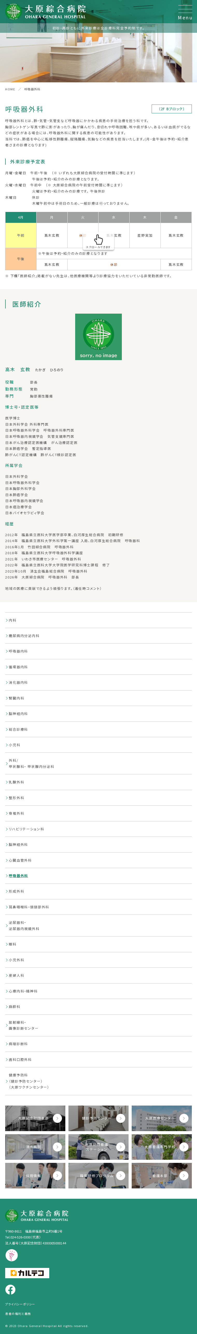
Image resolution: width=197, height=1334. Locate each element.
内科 (13, 620)
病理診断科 (18, 1043)
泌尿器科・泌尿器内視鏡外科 (24, 925)
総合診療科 (18, 729)
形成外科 (16, 891)
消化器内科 (18, 682)
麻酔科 (14, 1006)
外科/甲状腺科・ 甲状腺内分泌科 (31, 763)
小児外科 (16, 959)
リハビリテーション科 (26, 829)
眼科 (13, 944)
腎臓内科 (16, 698)
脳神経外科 (18, 844)
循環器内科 (18, 666)
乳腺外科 (16, 782)
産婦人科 (16, 975)
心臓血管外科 (20, 860)
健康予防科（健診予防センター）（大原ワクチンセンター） (29, 1081)
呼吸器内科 (18, 651)
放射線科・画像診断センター (24, 1025)
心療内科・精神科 (23, 991)
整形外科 (16, 797)
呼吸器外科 (18, 875)
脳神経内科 (18, 713)
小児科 (14, 744)
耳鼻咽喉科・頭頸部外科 (29, 906)
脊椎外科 (16, 813)
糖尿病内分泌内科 (24, 635)
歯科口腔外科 (20, 1059)
